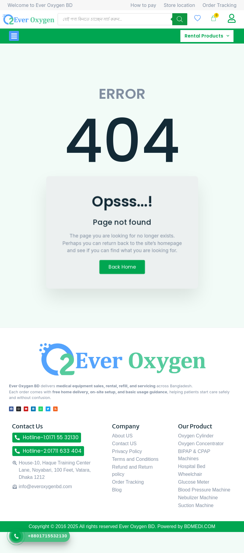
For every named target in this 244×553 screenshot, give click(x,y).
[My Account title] (231, 18)
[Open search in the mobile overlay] (122, 19)
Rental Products (207, 36)
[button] (14, 36)
